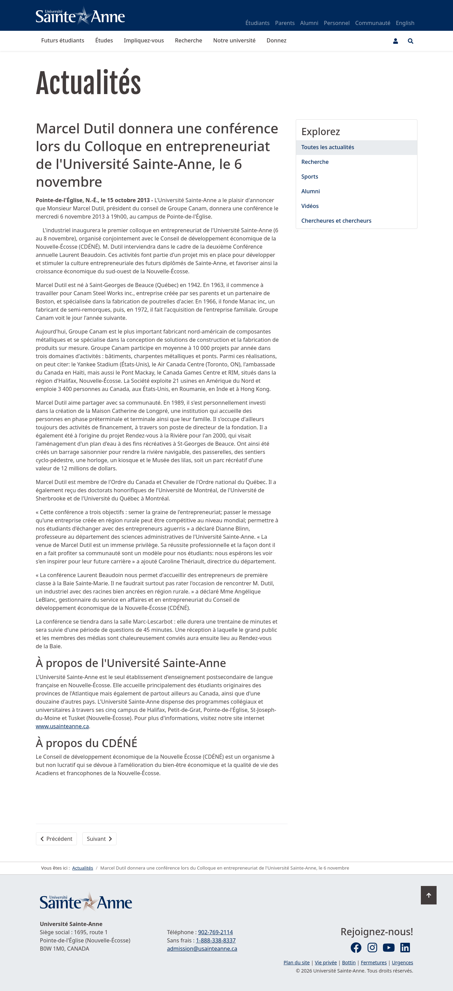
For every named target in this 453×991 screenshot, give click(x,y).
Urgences (402, 962)
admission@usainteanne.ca (202, 948)
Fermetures (374, 962)
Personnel (337, 23)
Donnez (277, 40)
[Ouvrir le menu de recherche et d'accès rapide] (410, 41)
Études (104, 40)
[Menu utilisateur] (395, 41)
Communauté (372, 23)
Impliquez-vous (144, 40)
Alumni (309, 23)
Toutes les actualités (328, 147)
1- (216, 940)
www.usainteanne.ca (62, 726)
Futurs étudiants (62, 40)
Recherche (188, 40)
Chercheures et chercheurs (337, 220)
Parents (285, 23)
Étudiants (257, 23)
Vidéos (310, 206)
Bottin (349, 962)
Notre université (234, 40)
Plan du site (297, 962)
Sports (310, 176)
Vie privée (326, 962)
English (405, 23)
